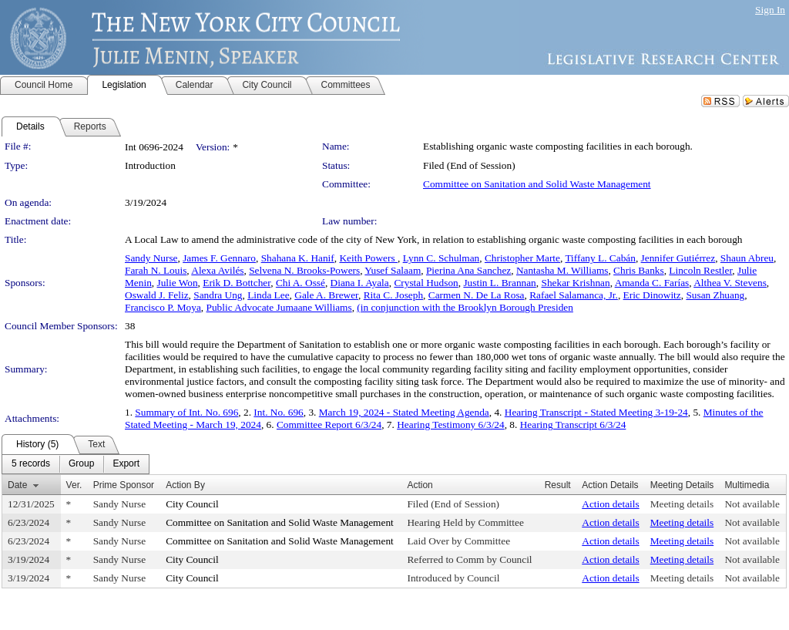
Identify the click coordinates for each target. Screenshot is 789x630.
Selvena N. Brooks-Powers (304, 270)
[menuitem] (30, 464)
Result (558, 485)
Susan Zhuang (715, 295)
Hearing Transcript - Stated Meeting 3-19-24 (596, 412)
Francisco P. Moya (163, 307)
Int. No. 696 (278, 412)
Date (17, 485)
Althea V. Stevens (730, 282)
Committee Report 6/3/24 (329, 424)
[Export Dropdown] (126, 464)
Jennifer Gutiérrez (678, 258)
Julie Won (176, 282)
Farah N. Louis (155, 270)
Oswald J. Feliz (157, 295)
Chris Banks (638, 270)
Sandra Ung (217, 295)
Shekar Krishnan (575, 282)
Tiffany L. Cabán (600, 258)
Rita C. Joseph (393, 295)
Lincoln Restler (700, 270)
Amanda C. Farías (652, 282)
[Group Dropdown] (81, 464)
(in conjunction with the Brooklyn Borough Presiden (465, 307)
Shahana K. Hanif (297, 258)
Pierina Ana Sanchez (468, 270)
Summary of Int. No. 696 (186, 412)
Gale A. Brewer (326, 295)
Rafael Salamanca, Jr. (573, 295)
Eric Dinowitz (652, 295)
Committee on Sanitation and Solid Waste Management (537, 184)
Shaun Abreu (747, 258)
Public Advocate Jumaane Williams (279, 307)
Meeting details (682, 504)
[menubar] (75, 464)
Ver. (74, 485)
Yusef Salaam (392, 270)
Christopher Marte (522, 258)
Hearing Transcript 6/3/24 (573, 424)
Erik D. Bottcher (236, 282)
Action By (185, 485)
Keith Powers (368, 258)
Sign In (770, 9)
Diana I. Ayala (360, 282)
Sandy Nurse (151, 258)
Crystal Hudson (426, 282)
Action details (610, 504)
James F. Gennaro (219, 258)
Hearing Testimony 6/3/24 (451, 424)
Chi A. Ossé (300, 282)
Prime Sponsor (123, 485)
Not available (751, 504)
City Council (192, 504)
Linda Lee (268, 295)
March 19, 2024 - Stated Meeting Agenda (404, 412)
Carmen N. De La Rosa (476, 295)
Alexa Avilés (217, 270)
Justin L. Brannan (499, 282)
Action (419, 485)
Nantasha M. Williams (562, 270)
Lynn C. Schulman (441, 258)
